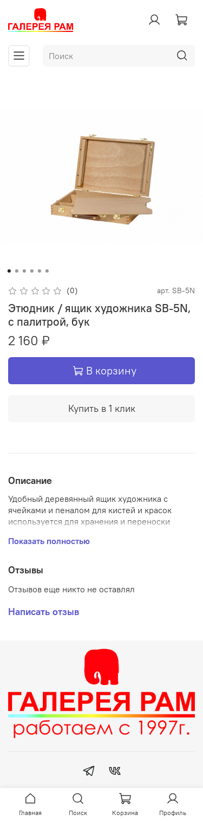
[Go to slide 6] (46, 271)
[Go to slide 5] (39, 271)
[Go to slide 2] (16, 271)
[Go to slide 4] (31, 271)
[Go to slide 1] (8, 271)
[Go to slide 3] (23, 271)
